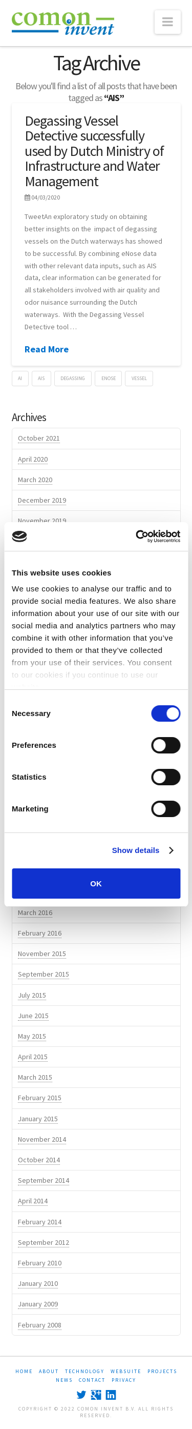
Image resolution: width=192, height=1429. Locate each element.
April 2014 (33, 1200)
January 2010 (38, 1283)
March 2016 (35, 912)
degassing (72, 378)
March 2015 (35, 1077)
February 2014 (39, 1221)
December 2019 (42, 500)
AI (20, 378)
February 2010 (39, 1262)
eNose (108, 378)
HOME (24, 1371)
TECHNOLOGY (84, 1371)
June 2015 (33, 1015)
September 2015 (43, 974)
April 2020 (33, 459)
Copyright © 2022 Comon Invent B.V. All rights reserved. (96, 1412)
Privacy (124, 1380)
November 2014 (42, 1139)
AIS (41, 378)
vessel (139, 378)
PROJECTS (162, 1371)
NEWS (64, 1380)
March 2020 (35, 479)
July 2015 (32, 995)
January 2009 (38, 1303)
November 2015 (42, 953)
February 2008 (39, 1324)
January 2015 (38, 1118)
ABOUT (49, 1371)
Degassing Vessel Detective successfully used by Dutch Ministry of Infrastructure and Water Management (94, 150)
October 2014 (39, 1159)
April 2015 (33, 1056)
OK (96, 883)
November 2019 (42, 520)
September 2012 (43, 1242)
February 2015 (39, 1097)
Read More (47, 349)
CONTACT (92, 1380)
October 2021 (39, 438)
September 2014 (43, 1180)
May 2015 (32, 1036)
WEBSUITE (126, 1371)
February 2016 (39, 933)
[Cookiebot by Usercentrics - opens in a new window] (136, 536)
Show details (136, 850)
